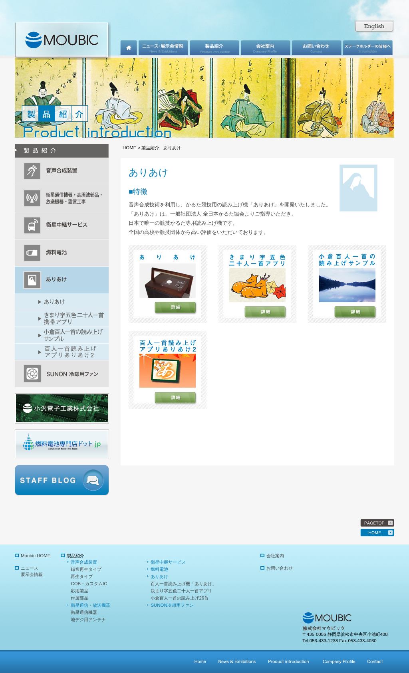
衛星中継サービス (168, 562)
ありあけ (159, 576)
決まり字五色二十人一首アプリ (181, 590)
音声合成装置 (84, 562)
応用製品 (79, 590)
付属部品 (79, 598)
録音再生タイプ (86, 569)
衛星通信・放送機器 (90, 605)
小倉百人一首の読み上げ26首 (179, 598)
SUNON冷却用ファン (172, 605)
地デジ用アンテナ (88, 619)
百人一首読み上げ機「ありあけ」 (183, 583)
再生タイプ (82, 576)
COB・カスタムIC (89, 583)
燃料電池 (159, 569)
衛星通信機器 (84, 612)
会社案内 (275, 555)
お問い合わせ (279, 568)
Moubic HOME (35, 555)
